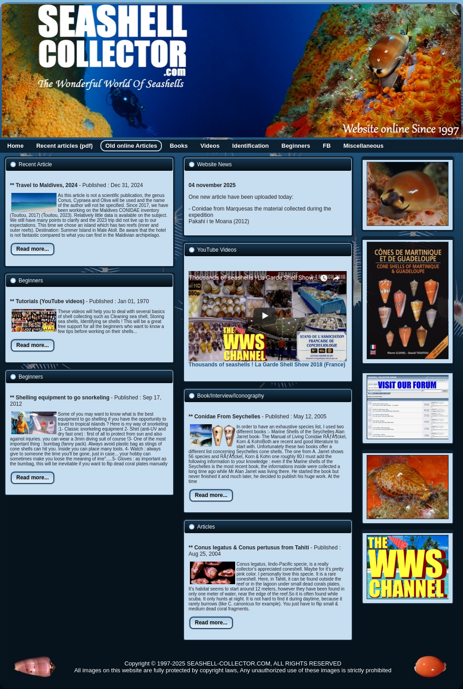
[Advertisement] (79, 563)
